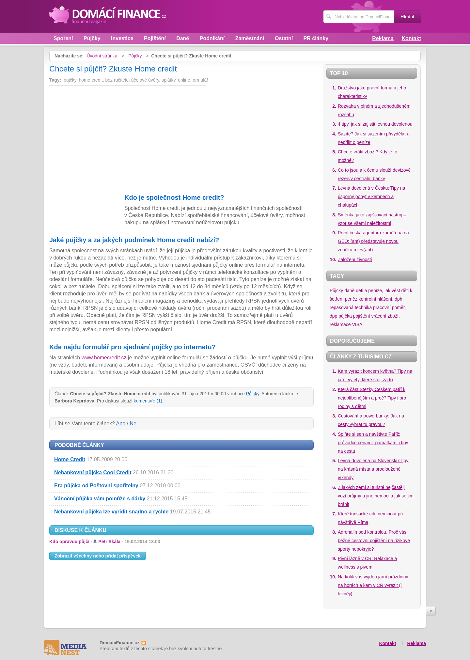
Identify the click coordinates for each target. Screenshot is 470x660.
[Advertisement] (104, 136)
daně (349, 290)
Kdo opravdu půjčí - (104, 541)
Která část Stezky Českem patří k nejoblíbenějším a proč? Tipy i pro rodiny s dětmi (372, 398)
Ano (120, 423)
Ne (133, 423)
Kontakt (411, 38)
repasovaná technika (351, 307)
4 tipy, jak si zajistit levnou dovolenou (375, 124)
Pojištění (155, 38)
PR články (316, 38)
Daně (182, 38)
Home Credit (69, 459)
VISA (357, 324)
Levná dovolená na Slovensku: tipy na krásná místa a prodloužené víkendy (373, 469)
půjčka (345, 316)
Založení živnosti (355, 259)
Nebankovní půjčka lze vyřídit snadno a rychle (111, 511)
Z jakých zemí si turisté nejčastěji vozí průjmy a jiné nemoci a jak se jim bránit (376, 496)
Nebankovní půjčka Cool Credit (92, 472)
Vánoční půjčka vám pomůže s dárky (99, 498)
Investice (122, 38)
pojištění (361, 316)
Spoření (63, 38)
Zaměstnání (249, 38)
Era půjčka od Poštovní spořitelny (96, 485)
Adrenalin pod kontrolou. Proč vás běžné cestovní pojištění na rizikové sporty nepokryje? (374, 540)
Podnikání (212, 38)
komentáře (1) (148, 400)
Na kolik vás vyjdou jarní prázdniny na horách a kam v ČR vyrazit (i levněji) (373, 585)
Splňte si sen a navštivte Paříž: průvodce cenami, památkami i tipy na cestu (373, 443)
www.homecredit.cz (104, 357)
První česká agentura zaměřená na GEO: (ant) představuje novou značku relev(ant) (373, 241)
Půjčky (92, 38)
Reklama (383, 38)
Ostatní (284, 38)
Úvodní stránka (101, 55)
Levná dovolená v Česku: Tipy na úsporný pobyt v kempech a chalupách (371, 196)
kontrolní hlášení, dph (380, 299)
